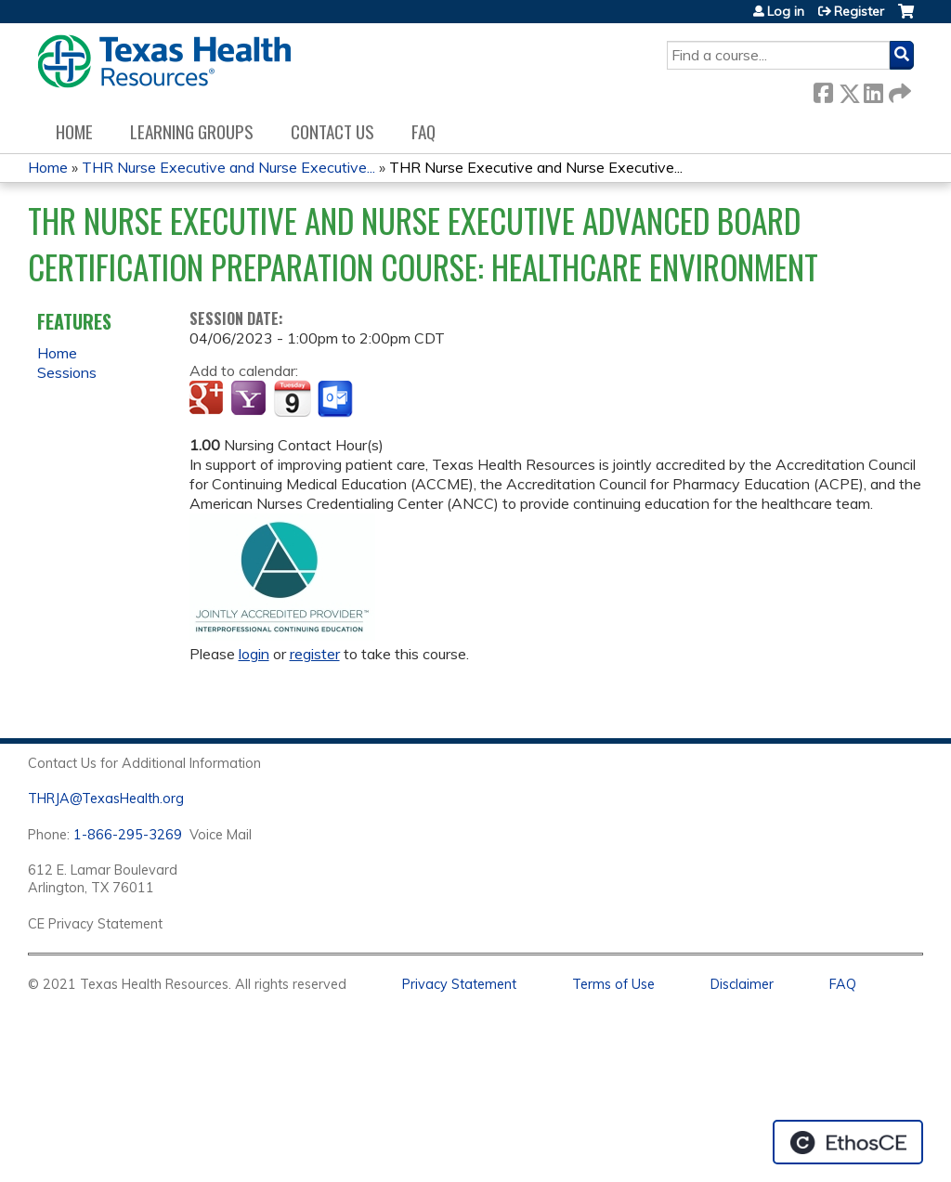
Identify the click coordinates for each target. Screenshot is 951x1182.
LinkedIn (873, 89)
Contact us (332, 131)
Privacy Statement (459, 984)
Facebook (823, 89)
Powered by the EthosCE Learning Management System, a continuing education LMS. (848, 1142)
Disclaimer (742, 984)
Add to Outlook (337, 399)
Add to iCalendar (292, 398)
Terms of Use (613, 984)
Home (74, 131)
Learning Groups (192, 131)
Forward (898, 89)
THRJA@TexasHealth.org (106, 798)
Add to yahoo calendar (250, 399)
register (315, 653)
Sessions (67, 372)
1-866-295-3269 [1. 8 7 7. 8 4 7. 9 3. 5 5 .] (127, 834)
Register (859, 11)
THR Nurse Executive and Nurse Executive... (228, 167)
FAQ (423, 131)
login (254, 653)
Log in (785, 11)
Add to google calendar (208, 399)
